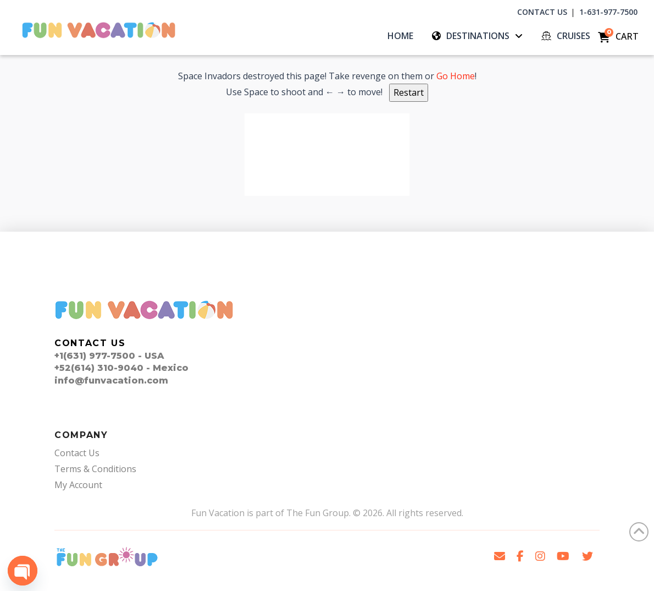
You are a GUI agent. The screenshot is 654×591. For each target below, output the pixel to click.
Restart (408, 92)
